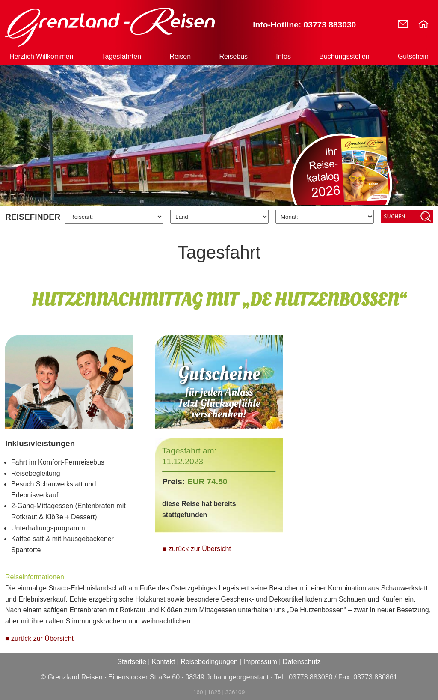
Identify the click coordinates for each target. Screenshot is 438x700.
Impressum (260, 661)
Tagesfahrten (122, 56)
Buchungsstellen (344, 56)
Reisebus (233, 56)
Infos (283, 56)
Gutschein (413, 56)
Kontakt (163, 661)
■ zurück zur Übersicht (197, 548)
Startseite (131, 661)
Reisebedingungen (209, 661)
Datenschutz (302, 661)
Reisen (180, 56)
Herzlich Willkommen (41, 56)
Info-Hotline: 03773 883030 (304, 24)
